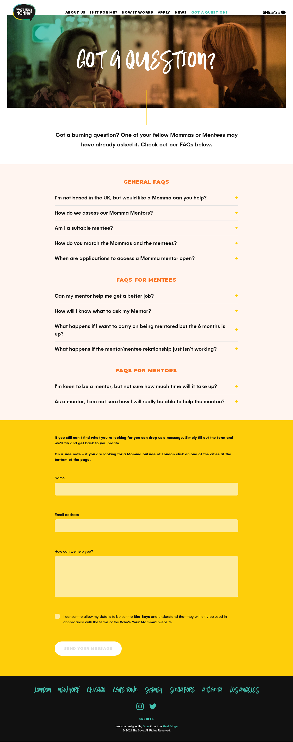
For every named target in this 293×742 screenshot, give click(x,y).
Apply (164, 12)
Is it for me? (103, 12)
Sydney (153, 690)
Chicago (96, 690)
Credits (146, 719)
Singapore (182, 690)
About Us (75, 12)
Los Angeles (244, 690)
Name (60, 478)
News (181, 12)
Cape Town (125, 690)
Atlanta (212, 690)
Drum (146, 726)
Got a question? (209, 12)
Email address (67, 515)
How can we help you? (74, 551)
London (42, 690)
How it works (137, 12)
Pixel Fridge (170, 726)
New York (68, 690)
